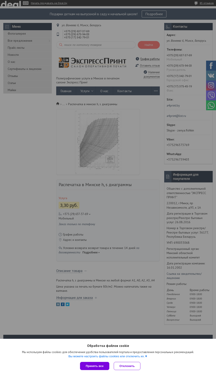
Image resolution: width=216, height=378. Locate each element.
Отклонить (127, 366)
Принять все (95, 366)
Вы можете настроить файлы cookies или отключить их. (106, 356)
